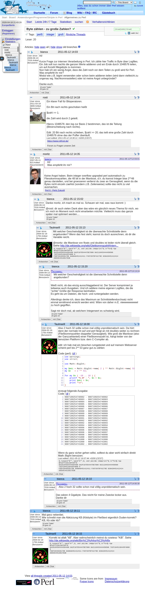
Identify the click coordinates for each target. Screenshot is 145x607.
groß (60, 34)
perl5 (40, 34)
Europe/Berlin (8, 25)
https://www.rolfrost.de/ (57, 141)
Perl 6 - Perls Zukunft (55, 190)
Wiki (79, 12)
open (42, 47)
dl (74, 356)
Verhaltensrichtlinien (103, 22)
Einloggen (7, 30)
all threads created (51, 597)
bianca (48, 159)
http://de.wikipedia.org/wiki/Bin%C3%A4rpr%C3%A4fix (79, 562)
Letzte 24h (41, 22)
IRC (95, 12)
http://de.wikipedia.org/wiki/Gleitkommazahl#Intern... (89, 245)
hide (36, 47)
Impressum (111, 600)
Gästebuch (108, 12)
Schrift (138, 6)
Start (4, 17)
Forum (54, 12)
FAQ (88, 12)
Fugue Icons (87, 603)
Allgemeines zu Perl (75, 17)
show (59, 47)
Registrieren (8, 33)
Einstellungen (11, 39)
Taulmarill (57, 274)
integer (50, 34)
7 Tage (53, 22)
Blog (67, 12)
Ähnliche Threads (75, 34)
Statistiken (66, 22)
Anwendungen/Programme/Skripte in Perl (39, 17)
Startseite (39, 12)
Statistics (8, 42)
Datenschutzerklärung (117, 603)
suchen (79, 22)
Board (12, 17)
